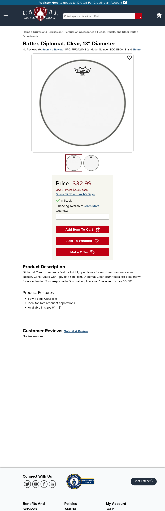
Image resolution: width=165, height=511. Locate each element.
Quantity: (82, 214)
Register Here (49, 3)
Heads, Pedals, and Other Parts (116, 32)
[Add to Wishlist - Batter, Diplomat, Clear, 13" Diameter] (130, 57)
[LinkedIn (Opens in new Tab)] (52, 484)
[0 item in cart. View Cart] (159, 15)
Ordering (70, 509)
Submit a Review (52, 49)
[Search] (138, 16)
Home (26, 32)
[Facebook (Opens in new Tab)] (44, 484)
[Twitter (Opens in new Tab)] (27, 484)
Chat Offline (143, 481)
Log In (110, 509)
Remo (137, 49)
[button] (5, 15)
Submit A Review (76, 331)
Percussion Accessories (79, 32)
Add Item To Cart (82, 229)
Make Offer (82, 252)
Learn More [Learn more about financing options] (91, 206)
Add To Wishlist (82, 241)
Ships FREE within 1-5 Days (75, 194)
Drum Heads (30, 36)
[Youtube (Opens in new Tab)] (35, 484)
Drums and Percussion (47, 32)
